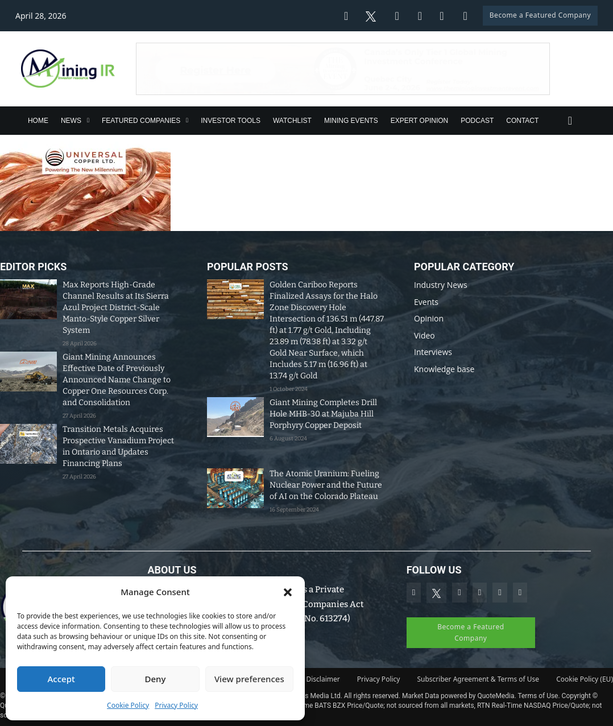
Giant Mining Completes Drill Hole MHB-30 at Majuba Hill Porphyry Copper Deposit (323, 414)
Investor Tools (230, 121)
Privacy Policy (176, 705)
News (71, 121)
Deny (155, 678)
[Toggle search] (569, 120)
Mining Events (351, 121)
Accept (61, 678)
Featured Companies (141, 121)
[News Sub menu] (88, 120)
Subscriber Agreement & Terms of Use (478, 679)
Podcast (477, 121)
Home (38, 121)
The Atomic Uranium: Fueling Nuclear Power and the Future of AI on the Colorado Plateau (326, 485)
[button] (287, 592)
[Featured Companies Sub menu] (187, 120)
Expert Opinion (420, 121)
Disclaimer (323, 679)
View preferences (249, 678)
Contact (522, 121)
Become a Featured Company (540, 15)
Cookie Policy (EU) (584, 679)
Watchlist (292, 121)
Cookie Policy (128, 705)
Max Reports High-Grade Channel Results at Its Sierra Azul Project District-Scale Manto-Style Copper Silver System (116, 307)
